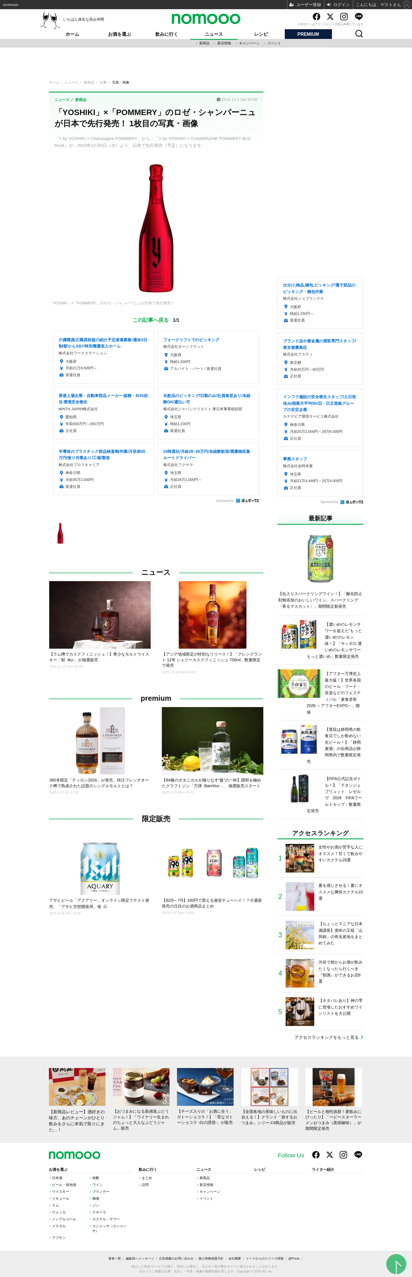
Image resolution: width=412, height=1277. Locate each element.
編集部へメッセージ (140, 1258)
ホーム (72, 34)
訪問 (145, 1185)
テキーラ (99, 1212)
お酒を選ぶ (119, 34)
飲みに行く (166, 34)
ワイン (97, 1185)
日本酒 (57, 1178)
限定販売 (156, 818)
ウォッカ (59, 1212)
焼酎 (95, 1178)
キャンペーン (249, 43)
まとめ (147, 1178)
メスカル (59, 1226)
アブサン (59, 1238)
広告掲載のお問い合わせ (176, 1258)
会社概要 (234, 1258)
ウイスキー (60, 1192)
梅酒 (95, 1199)
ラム (55, 1205)
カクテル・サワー (106, 1219)
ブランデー (101, 1192)
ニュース (214, 34)
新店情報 (224, 43)
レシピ (261, 34)
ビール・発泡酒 (64, 1185)
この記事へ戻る (156, 319)
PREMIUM (308, 34)
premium (156, 698)
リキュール (60, 1199)
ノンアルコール (64, 1219)
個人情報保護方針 (211, 1258)
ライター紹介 (323, 1170)
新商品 (204, 43)
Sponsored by (225, 500)
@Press (293, 1258)
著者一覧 (114, 1258)
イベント (274, 43)
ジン (95, 1205)
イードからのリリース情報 (265, 1258)
